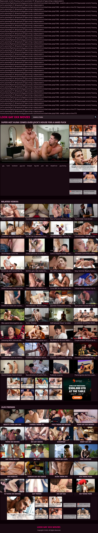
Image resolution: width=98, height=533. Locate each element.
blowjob (29, 166)
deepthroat (54, 166)
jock (42, 166)
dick (47, 166)
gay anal (22, 166)
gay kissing (63, 166)
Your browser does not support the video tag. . (34, 144)
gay (3, 166)
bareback (15, 166)
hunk (8, 166)
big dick (36, 166)
